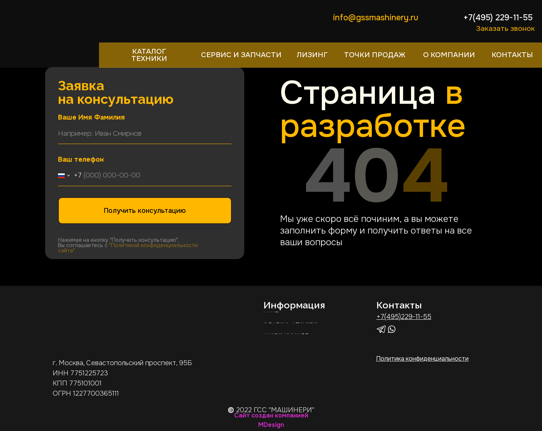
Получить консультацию (145, 210)
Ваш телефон (81, 159)
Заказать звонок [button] (505, 28)
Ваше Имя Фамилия (91, 117)
